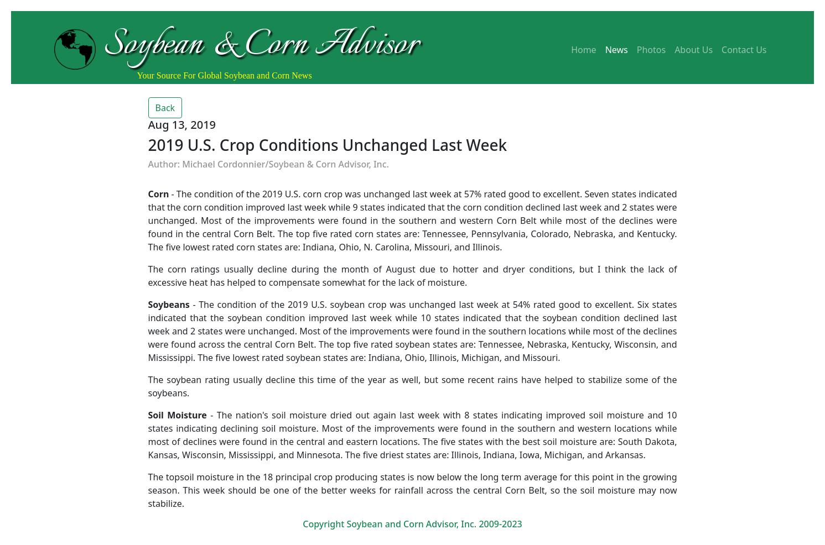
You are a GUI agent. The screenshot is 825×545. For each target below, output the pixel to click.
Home (583, 50)
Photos (651, 50)
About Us (693, 50)
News (616, 50)
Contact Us (744, 50)
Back (165, 108)
